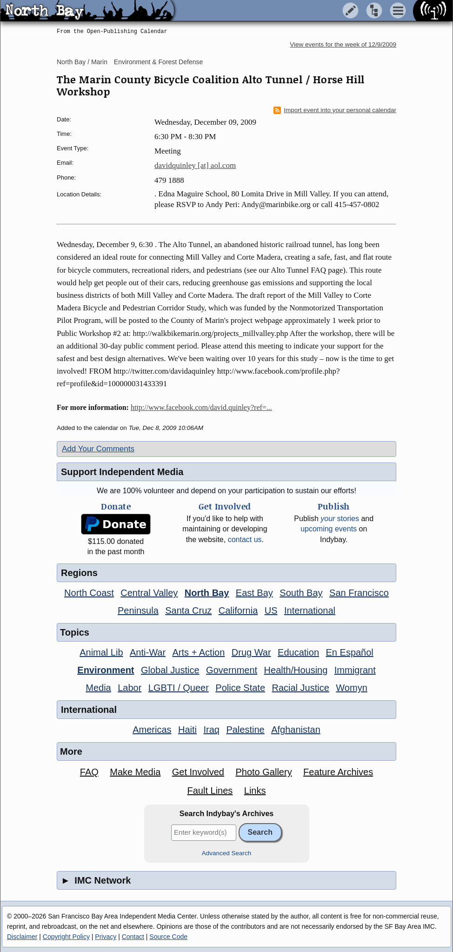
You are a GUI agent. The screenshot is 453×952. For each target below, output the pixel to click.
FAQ (89, 772)
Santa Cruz (188, 610)
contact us (245, 539)
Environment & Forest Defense (158, 62)
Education (298, 652)
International (309, 610)
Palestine (245, 729)
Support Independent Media (122, 472)
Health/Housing (296, 670)
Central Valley (149, 593)
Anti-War (148, 652)
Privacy (105, 936)
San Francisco (359, 593)
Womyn (351, 688)
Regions (79, 573)
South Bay (301, 593)
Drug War (251, 652)
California (238, 610)
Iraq (211, 729)
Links (255, 790)
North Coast (89, 593)
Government (231, 670)
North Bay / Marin (82, 62)
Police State (240, 688)
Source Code (168, 936)
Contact (133, 936)
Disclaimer (22, 936)
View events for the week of (343, 44)
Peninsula (138, 610)
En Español (349, 652)
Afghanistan (295, 729)
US (271, 610)
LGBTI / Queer (178, 688)
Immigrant (355, 670)
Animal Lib (101, 652)
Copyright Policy (66, 936)
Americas (152, 729)
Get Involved (198, 772)
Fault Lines (210, 790)
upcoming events (328, 529)
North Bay (207, 593)
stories (339, 519)
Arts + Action (199, 652)
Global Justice (170, 670)
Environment (105, 670)
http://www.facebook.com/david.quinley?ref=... (201, 407)
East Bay (254, 593)
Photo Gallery (263, 772)
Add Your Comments (98, 448)
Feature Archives (338, 772)
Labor (129, 688)
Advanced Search (227, 853)
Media (98, 688)
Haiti (187, 729)
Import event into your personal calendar (334, 110)
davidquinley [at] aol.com (195, 165)
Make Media (135, 772)
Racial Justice (300, 688)
